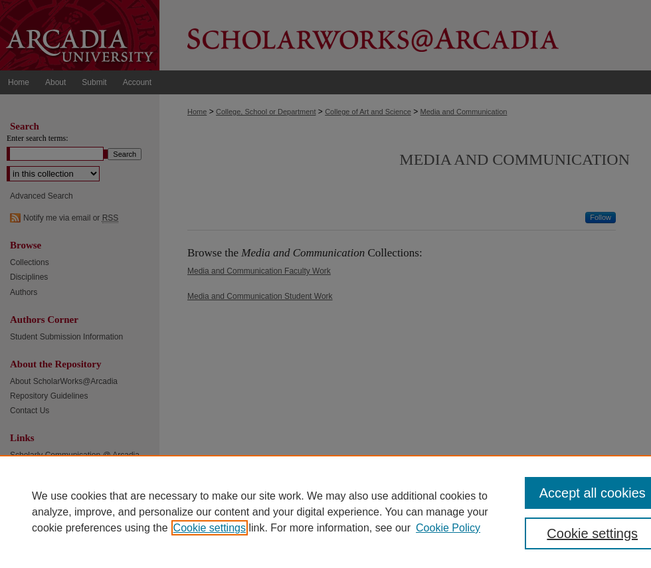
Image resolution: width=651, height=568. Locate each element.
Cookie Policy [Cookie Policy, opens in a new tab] (448, 527)
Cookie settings (209, 527)
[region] (325, 511)
